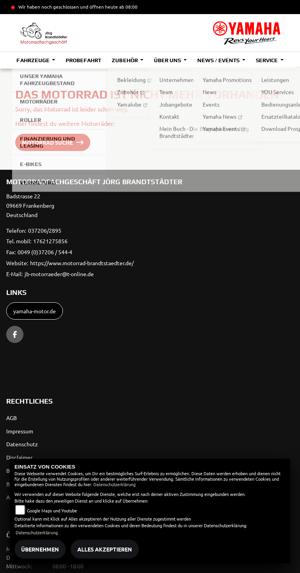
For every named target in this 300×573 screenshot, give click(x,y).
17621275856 (50, 240)
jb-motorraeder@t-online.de (59, 273)
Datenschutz (22, 443)
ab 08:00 (128, 7)
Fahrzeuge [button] (33, 60)
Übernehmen (40, 549)
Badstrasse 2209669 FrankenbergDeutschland (30, 205)
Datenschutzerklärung (114, 484)
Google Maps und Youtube (52, 510)
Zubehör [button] (125, 60)
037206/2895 (44, 230)
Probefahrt (83, 60)
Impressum (19, 431)
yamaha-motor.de (34, 310)
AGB (11, 417)
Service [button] (267, 60)
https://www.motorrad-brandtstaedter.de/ (82, 262)
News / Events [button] (219, 60)
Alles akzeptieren (104, 549)
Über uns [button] (168, 60)
